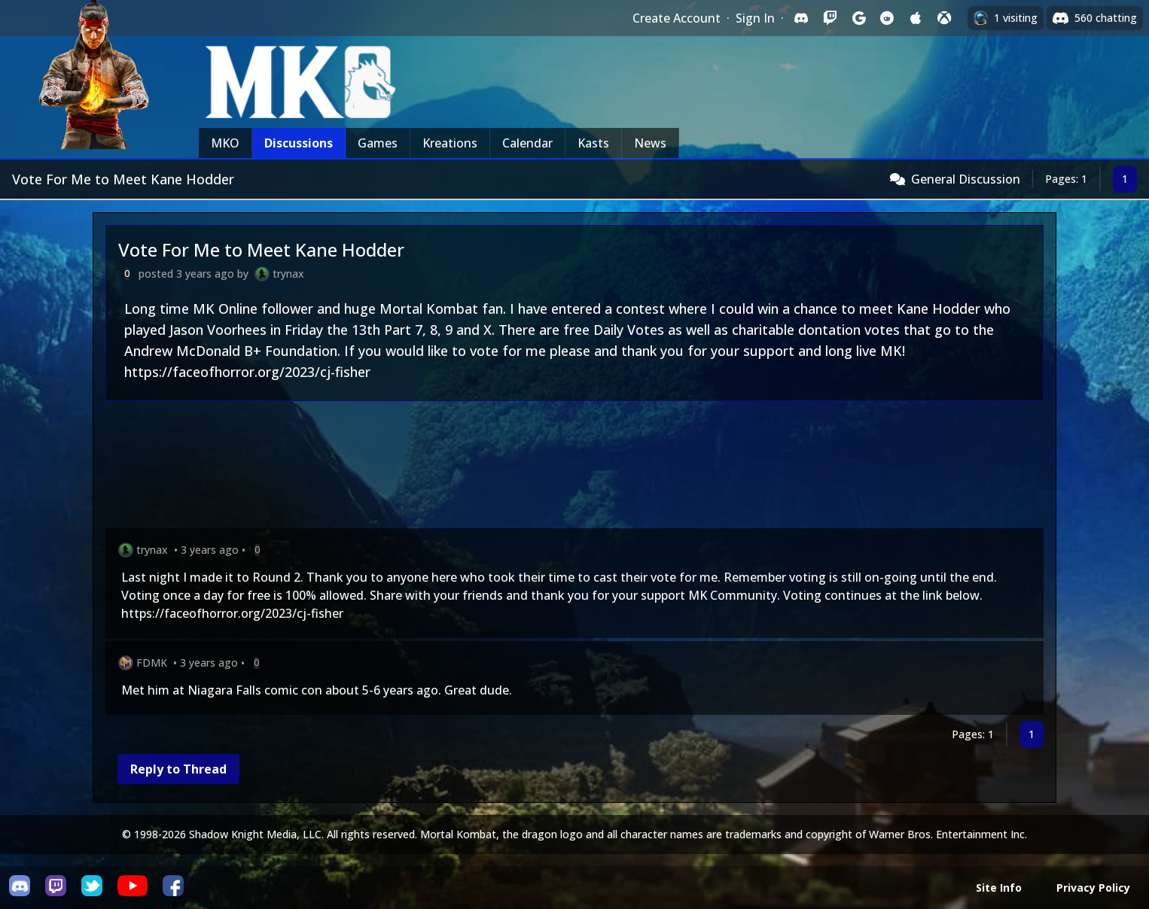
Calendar (527, 143)
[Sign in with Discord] (801, 18)
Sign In (755, 18)
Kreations (449, 143)
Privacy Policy (1093, 887)
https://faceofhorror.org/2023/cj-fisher (247, 372)
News (650, 143)
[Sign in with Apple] (915, 18)
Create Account (676, 18)
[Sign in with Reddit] (887, 18)
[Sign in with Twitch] (829, 18)
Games (378, 143)
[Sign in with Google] (858, 18)
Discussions (298, 143)
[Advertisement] (557, 467)
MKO (225, 143)
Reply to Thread (178, 769)
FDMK (151, 662)
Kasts (593, 143)
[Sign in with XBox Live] (944, 18)
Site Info (999, 887)
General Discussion (965, 179)
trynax (288, 273)
